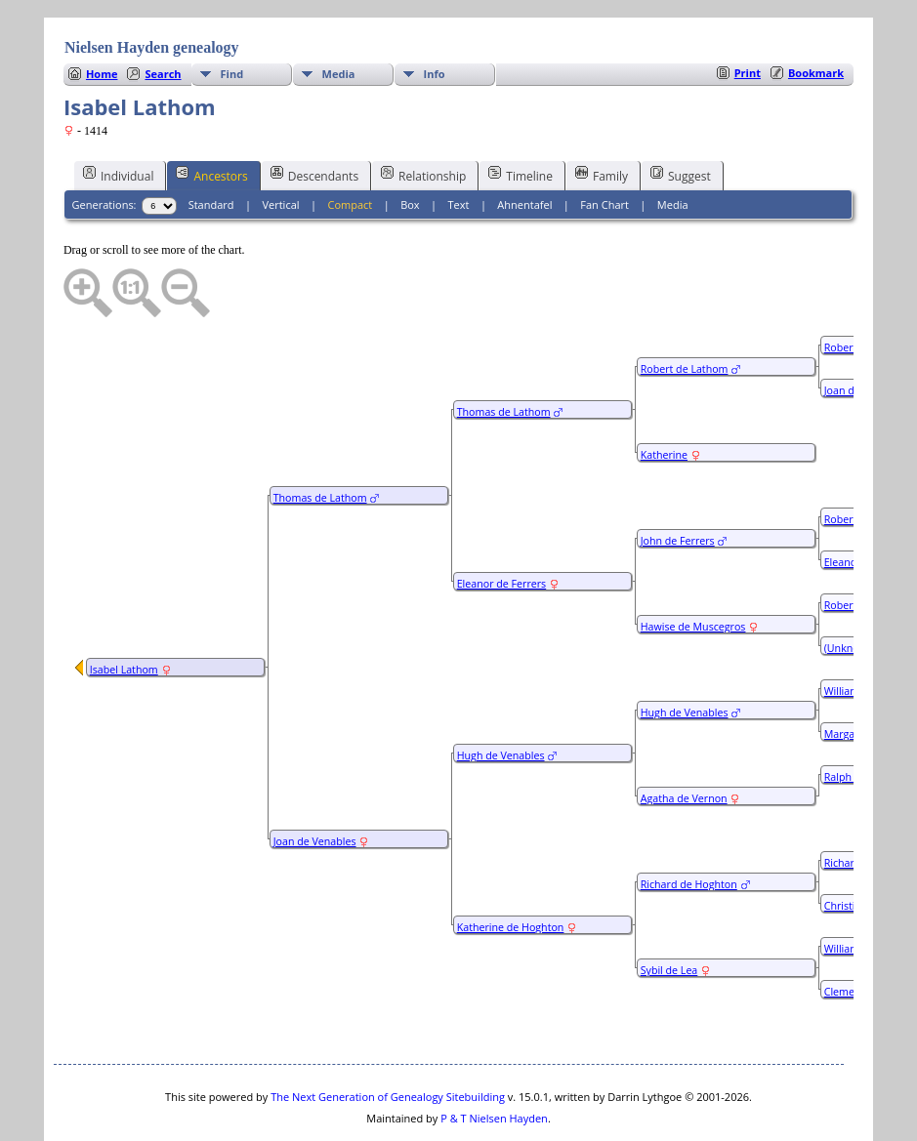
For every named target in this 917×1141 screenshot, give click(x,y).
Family (601, 116)
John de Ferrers (678, 482)
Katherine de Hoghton (510, 869)
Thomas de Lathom (320, 439)
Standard (211, 146)
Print (747, 14)
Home (102, 15)
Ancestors (211, 116)
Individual (118, 116)
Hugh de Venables (501, 697)
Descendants (314, 116)
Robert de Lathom (685, 310)
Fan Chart (604, 146)
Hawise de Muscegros (693, 568)
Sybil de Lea (669, 911)
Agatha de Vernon (684, 740)
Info (434, 15)
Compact (349, 146)
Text (459, 146)
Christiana (848, 847)
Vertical (280, 146)
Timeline (520, 116)
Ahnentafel (524, 146)
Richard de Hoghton (689, 826)
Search (163, 15)
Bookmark (816, 14)
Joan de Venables (314, 783)
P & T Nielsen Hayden (494, 1059)
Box (409, 146)
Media (338, 15)
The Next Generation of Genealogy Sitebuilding (388, 1038)
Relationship (423, 116)
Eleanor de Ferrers (501, 525)
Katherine (664, 396)
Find (232, 15)
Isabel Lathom (124, 611)
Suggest (680, 116)
